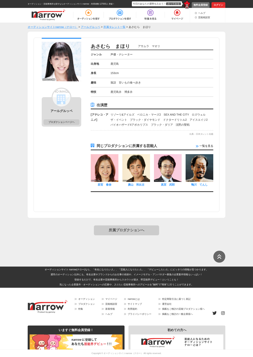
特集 (80, 309)
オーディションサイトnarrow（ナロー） (123, 353)
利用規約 (132, 309)
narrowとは (134, 299)
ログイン (218, 5)
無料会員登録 (201, 5)
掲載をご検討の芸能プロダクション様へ (183, 309)
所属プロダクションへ (126, 230)
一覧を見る (204, 145)
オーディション (86, 299)
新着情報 (110, 309)
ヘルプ (201, 13)
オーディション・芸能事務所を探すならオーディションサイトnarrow (58, 4)
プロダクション (86, 304)
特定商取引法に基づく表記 (176, 299)
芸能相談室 (204, 17)
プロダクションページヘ (61, 122)
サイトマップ (135, 304)
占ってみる (173, 3)
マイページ (111, 299)
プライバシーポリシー (139, 314)
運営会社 (167, 304)
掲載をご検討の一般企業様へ (177, 314)
